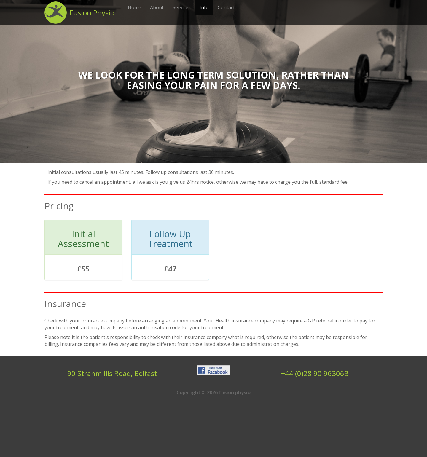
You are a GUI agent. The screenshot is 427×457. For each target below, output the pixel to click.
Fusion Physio (92, 12)
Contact (226, 7)
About (157, 7)
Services (182, 7)
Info (204, 7)
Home (134, 7)
